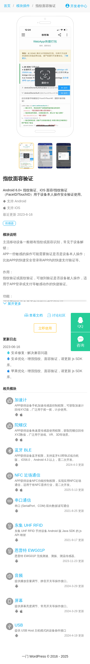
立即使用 (45, 328)
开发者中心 (76, 6)
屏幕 (19, 600)
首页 (7, 6)
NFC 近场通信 (27, 475)
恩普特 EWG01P (30, 550)
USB (19, 625)
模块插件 (23, 6)
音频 (19, 575)
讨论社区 (56, 315)
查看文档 (33, 315)
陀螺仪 (21, 425)
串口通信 (23, 500)
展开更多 (12, 303)
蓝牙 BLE (23, 450)
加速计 (21, 400)
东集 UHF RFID (29, 525)
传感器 (9, 223)
